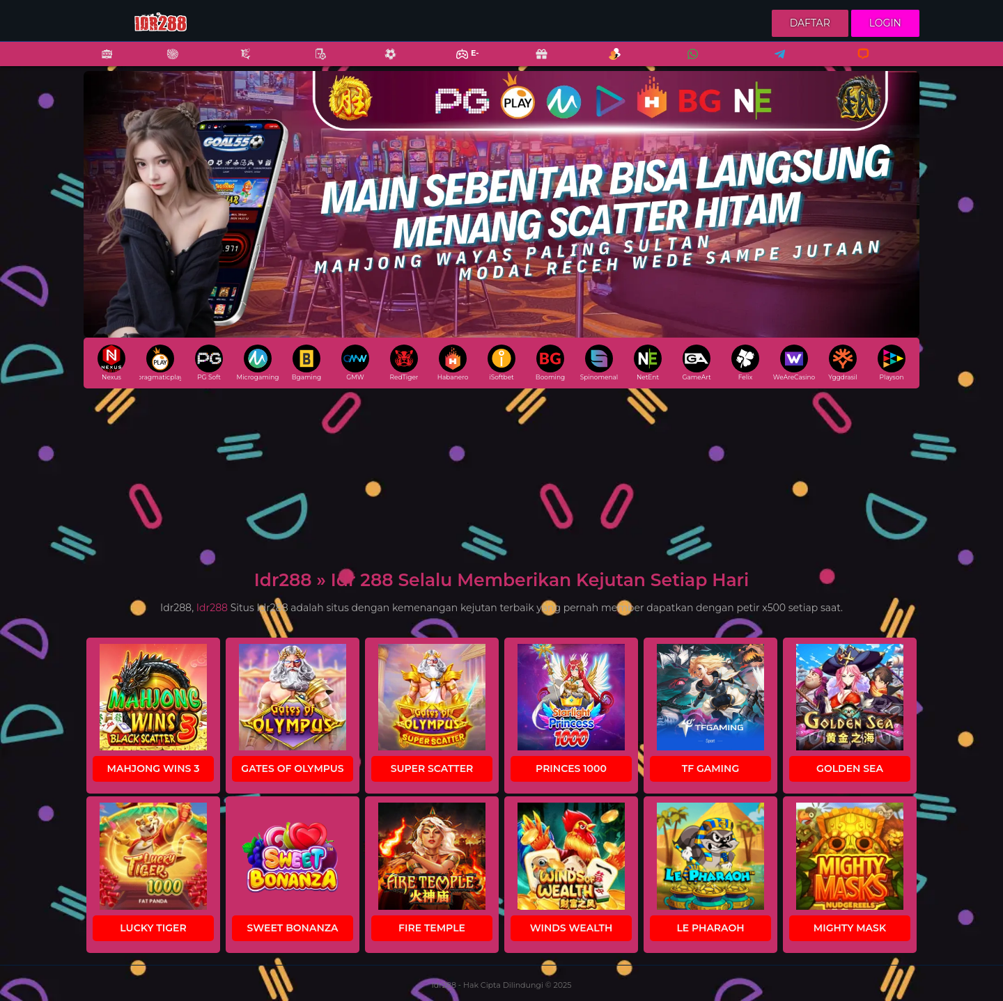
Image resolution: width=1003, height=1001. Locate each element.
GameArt (696, 363)
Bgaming (306, 363)
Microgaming (258, 363)
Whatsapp (690, 63)
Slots (100, 63)
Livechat (857, 63)
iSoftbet (501, 363)
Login (885, 23)
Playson (891, 363)
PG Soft (209, 363)
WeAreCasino (794, 363)
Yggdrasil (842, 363)
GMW (355, 363)
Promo (534, 63)
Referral (607, 63)
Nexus (111, 363)
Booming (550, 363)
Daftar (810, 23)
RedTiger (404, 363)
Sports (383, 63)
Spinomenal (599, 363)
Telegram (775, 63)
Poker (313, 63)
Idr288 (212, 607)
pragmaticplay (160, 363)
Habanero (453, 363)
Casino (165, 63)
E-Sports (459, 63)
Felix (745, 363)
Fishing (238, 63)
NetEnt (648, 363)
